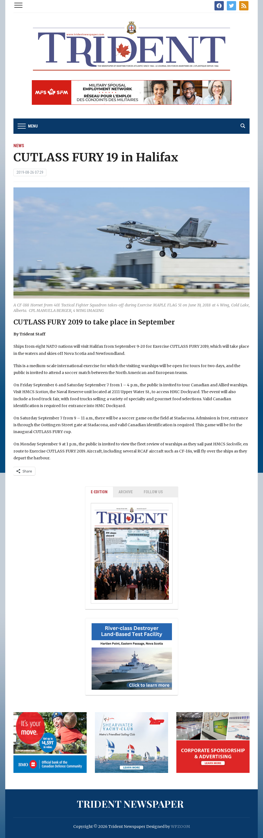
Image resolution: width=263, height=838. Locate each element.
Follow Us (153, 492)
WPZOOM (180, 826)
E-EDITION (99, 492)
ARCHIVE (125, 492)
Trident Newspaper (130, 803)
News (18, 145)
